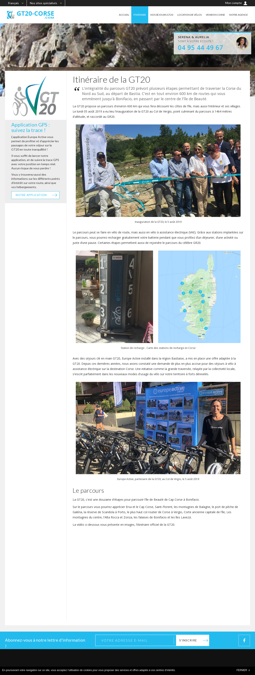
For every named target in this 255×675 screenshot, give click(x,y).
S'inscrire (188, 640)
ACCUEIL (124, 14)
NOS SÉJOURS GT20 (161, 14)
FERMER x (243, 670)
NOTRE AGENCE (238, 14)
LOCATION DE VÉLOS (189, 14)
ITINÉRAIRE (139, 14)
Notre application (31, 195)
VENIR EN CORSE (215, 14)
